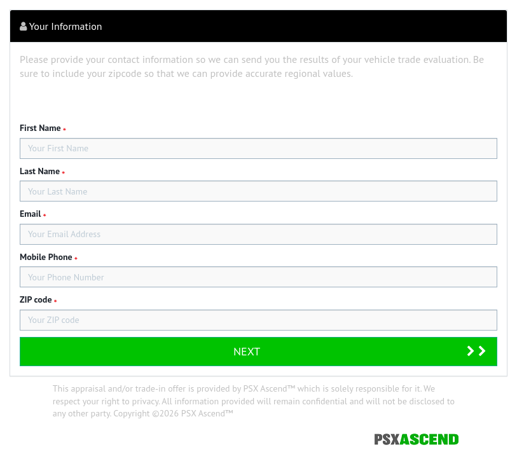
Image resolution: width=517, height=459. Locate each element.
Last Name (40, 171)
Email (30, 213)
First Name (40, 128)
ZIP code (36, 299)
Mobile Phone (46, 257)
